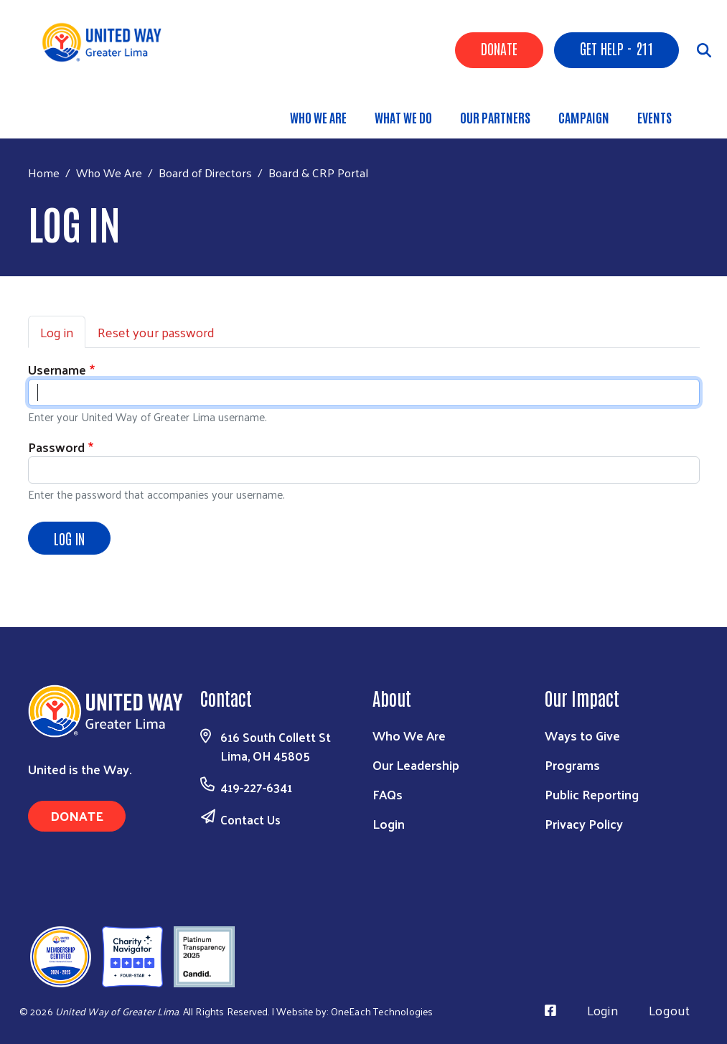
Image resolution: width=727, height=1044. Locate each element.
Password (56, 446)
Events (654, 117)
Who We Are (318, 117)
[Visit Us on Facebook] (550, 1010)
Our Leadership (415, 764)
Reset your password (156, 332)
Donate (499, 48)
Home (44, 173)
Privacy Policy (584, 823)
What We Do (403, 117)
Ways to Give (582, 735)
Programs (572, 764)
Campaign (583, 117)
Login (388, 823)
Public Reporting (592, 794)
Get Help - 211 (616, 48)
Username (57, 369)
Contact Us (250, 819)
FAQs (387, 794)
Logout (669, 1010)
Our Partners (495, 117)
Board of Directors (205, 172)
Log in (56, 332)
